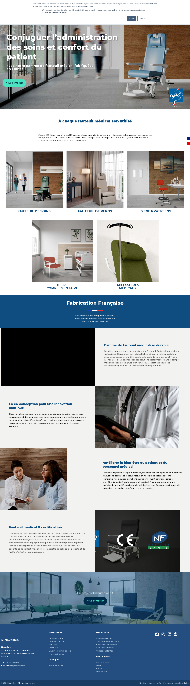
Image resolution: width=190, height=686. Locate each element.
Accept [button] (131, 18)
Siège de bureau (57, 665)
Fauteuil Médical (104, 638)
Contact (100, 668)
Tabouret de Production (108, 641)
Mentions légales (144, 683)
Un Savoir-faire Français (60, 651)
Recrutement (103, 662)
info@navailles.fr (17, 665)
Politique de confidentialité (175, 683)
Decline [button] (142, 18)
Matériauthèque (57, 654)
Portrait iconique (57, 641)
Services (53, 644)
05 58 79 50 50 (13, 662)
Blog (98, 665)
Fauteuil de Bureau (106, 647)
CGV (157, 683)
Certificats (54, 647)
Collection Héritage (106, 651)
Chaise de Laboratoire (107, 644)
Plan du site (102, 671)
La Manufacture (57, 638)
